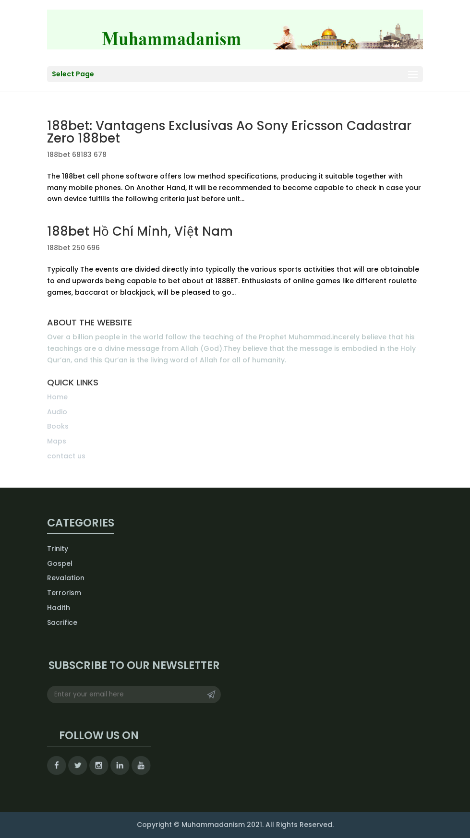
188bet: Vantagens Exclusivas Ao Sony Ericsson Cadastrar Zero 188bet (229, 132)
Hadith (58, 607)
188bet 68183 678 (77, 154)
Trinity (57, 548)
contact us (66, 456)
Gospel (59, 563)
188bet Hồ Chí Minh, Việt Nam (140, 231)
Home (57, 397)
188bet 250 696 (73, 247)
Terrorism (64, 593)
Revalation (65, 578)
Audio (57, 412)
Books (58, 426)
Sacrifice (62, 622)
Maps (56, 441)
